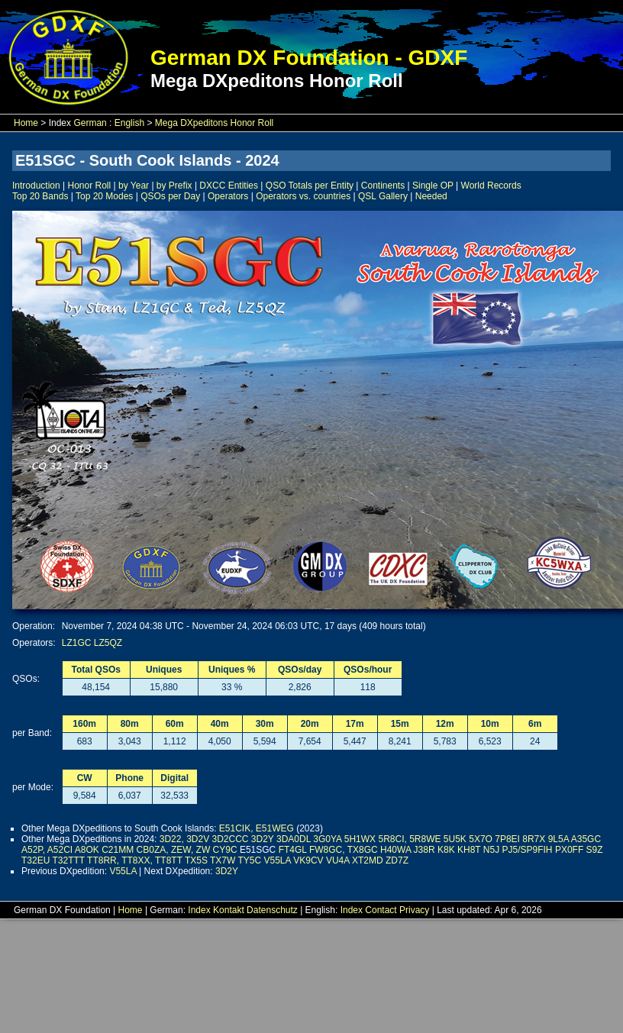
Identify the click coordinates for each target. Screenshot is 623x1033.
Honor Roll (89, 185)
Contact (380, 910)
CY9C (225, 849)
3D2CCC (230, 839)
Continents (383, 185)
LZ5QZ (108, 643)
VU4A (338, 860)
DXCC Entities (228, 185)
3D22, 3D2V (184, 839)
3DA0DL (293, 839)
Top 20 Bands (40, 196)
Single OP (433, 185)
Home (26, 123)
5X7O (480, 839)
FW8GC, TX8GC (343, 849)
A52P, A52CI (47, 849)
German (89, 123)
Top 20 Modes (104, 196)
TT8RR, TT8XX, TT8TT (134, 860)
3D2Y (262, 839)
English (129, 123)
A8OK (87, 849)
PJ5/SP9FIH (527, 849)
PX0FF (569, 849)
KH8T (468, 849)
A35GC (586, 839)
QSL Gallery (383, 196)
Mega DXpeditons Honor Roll (214, 123)
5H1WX (360, 839)
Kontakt (228, 910)
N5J (491, 849)
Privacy (414, 910)
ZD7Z (397, 860)
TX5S (196, 860)
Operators (228, 196)
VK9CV (308, 860)
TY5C (249, 860)
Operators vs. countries (303, 196)
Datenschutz (272, 910)
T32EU (35, 860)
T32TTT (68, 860)
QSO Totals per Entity (309, 185)
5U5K (455, 839)
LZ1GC (77, 643)
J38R (424, 849)
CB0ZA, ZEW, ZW (174, 849)
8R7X (533, 839)
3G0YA (327, 839)
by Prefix (174, 185)
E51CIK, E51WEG (256, 828)
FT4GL (293, 849)
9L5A (558, 839)
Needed (431, 196)
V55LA (277, 860)
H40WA (395, 849)
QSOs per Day (170, 196)
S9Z (594, 849)
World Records (491, 185)
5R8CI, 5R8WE (409, 839)
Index (199, 910)
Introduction (36, 185)
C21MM (118, 849)
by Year (133, 185)
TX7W (222, 860)
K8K (446, 849)
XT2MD (367, 860)
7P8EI (507, 839)
